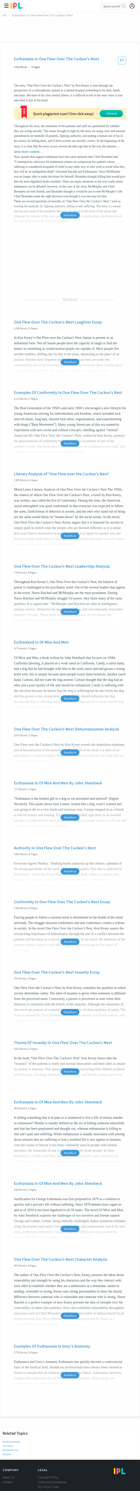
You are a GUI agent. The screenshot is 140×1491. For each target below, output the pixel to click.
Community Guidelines (52, 1456)
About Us (8, 1451)
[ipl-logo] (16, 7)
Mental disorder (11, 1423)
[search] (123, 6)
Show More (70, 189)
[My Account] (133, 6)
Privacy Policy (46, 1465)
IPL (5, 15)
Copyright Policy (48, 1451)
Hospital (7, 1428)
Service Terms (46, 1470)
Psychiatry (8, 1419)
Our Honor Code (48, 1460)
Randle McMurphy (12, 1415)
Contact (8, 1456)
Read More (70, 335)
